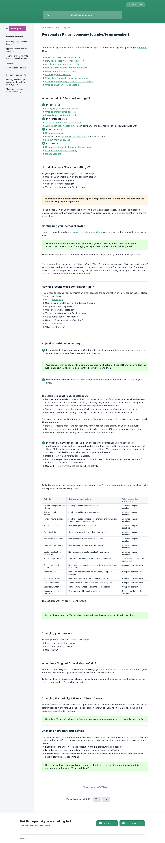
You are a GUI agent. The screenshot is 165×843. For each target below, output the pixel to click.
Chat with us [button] (108, 823)
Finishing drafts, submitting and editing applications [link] (17, 57)
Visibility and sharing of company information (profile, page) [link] (16, 82)
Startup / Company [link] (61, 28)
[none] (135, 4)
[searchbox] (82, 15)
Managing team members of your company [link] (17, 90)
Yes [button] (97, 799)
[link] (16, 28)
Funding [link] (9, 63)
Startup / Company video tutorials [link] (17, 43)
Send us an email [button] (134, 823)
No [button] (106, 799)
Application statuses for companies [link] (16, 50)
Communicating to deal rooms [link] (16, 69)
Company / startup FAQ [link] (16, 75)
